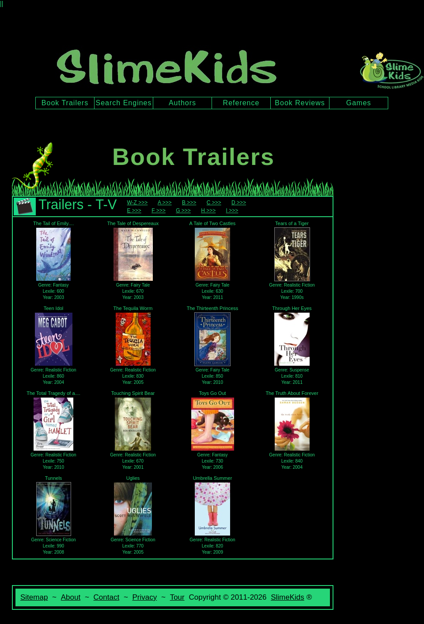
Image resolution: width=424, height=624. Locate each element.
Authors (182, 103)
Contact (107, 597)
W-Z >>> (137, 202)
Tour (177, 597)
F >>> (158, 210)
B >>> (189, 202)
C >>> (214, 202)
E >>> (134, 210)
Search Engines (124, 103)
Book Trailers (65, 103)
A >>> (165, 202)
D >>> (238, 202)
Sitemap (34, 597)
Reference (241, 103)
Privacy (144, 597)
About (70, 597)
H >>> (208, 210)
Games (358, 103)
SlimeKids (287, 597)
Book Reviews (300, 103)
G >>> (183, 210)
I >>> (232, 210)
